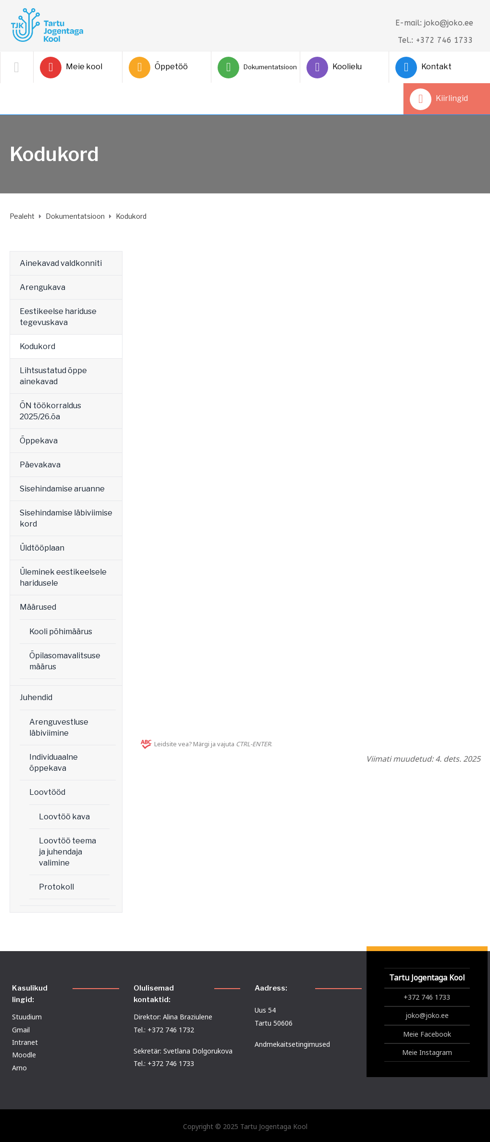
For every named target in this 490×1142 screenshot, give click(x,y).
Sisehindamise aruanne (62, 488)
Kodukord (37, 346)
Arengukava (42, 287)
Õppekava (39, 440)
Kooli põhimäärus (60, 631)
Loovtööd (47, 792)
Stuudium (27, 1016)
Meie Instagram (427, 1052)
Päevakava (40, 464)
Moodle (24, 1054)
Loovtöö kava (64, 816)
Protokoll (56, 886)
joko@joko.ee (427, 1015)
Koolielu (334, 67)
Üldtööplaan (42, 547)
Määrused (38, 607)
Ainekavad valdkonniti (61, 263)
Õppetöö (158, 67)
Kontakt (423, 67)
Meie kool (71, 67)
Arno (19, 1067)
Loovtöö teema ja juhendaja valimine (67, 851)
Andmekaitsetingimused (292, 1044)
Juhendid (36, 697)
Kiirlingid (439, 99)
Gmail (21, 1029)
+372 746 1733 (427, 997)
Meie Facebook (427, 1034)
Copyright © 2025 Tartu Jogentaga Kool (245, 1126)
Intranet (25, 1042)
